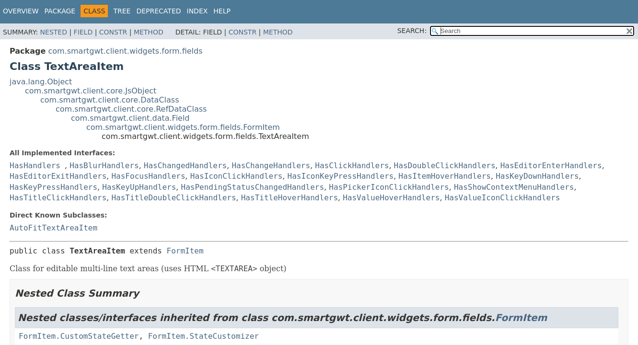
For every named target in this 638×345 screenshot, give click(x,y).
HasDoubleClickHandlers (445, 165)
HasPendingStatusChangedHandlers (253, 187)
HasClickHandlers (352, 165)
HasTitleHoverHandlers (289, 197)
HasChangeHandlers (271, 165)
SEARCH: (412, 30)
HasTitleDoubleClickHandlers (173, 197)
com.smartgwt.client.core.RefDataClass (131, 109)
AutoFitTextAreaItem (53, 227)
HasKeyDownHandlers (537, 176)
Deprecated (158, 11)
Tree (121, 11)
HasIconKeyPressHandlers (341, 176)
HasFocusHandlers (148, 176)
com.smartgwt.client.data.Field (130, 118)
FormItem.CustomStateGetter (79, 336)
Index (197, 11)
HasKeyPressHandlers (53, 187)
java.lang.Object (41, 81)
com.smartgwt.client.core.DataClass (109, 99)
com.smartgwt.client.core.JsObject (90, 90)
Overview (21, 11)
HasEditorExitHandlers (58, 176)
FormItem (185, 250)
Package (60, 11)
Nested (53, 32)
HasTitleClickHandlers (58, 197)
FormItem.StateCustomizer (203, 336)
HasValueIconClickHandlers (502, 197)
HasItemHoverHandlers (444, 176)
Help (222, 11)
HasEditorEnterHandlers (551, 165)
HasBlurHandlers (104, 165)
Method (148, 32)
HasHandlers (35, 165)
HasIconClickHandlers (236, 176)
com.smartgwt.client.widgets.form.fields (125, 51)
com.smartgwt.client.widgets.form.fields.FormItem (183, 127)
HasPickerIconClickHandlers (389, 187)
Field (83, 32)
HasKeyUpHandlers (139, 187)
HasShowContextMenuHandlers (514, 187)
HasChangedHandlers (185, 165)
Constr (113, 32)
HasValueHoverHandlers (391, 197)
